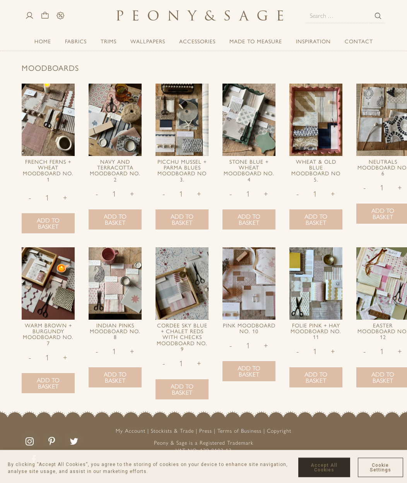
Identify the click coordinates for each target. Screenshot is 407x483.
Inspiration (313, 41)
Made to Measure (255, 41)
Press (205, 431)
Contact (359, 41)
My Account (130, 431)
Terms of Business (239, 431)
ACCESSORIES (197, 41)
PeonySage (203, 15)
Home (42, 41)
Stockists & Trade (172, 431)
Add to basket (48, 223)
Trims (108, 41)
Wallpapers (147, 41)
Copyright (279, 431)
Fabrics (76, 41)
